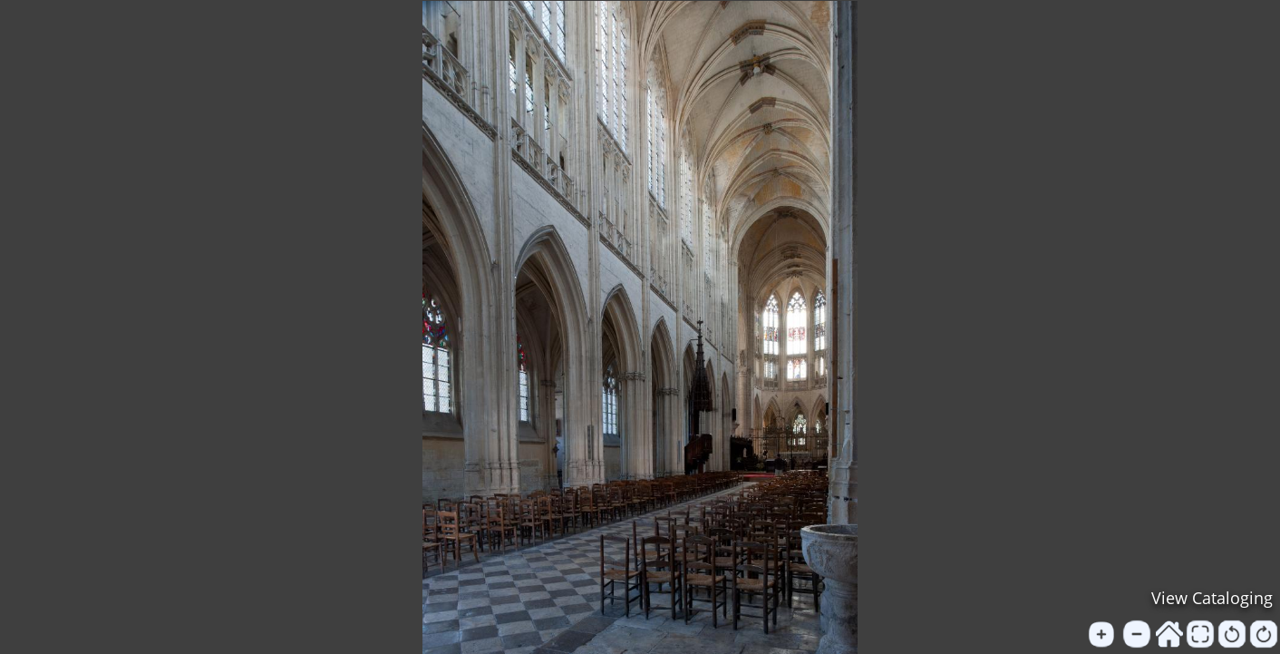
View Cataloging (1212, 598)
